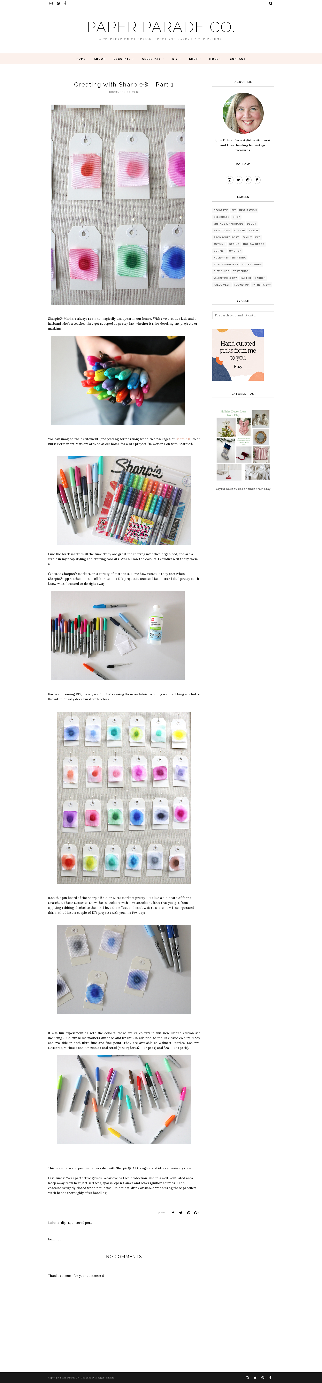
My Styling (222, 230)
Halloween (222, 285)
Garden (260, 278)
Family (247, 237)
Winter (239, 230)
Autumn (220, 244)
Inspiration (248, 210)
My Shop (235, 251)
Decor (251, 224)
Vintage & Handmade (229, 224)
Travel (253, 230)
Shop (236, 217)
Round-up (241, 285)
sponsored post (80, 1223)
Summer (219, 251)
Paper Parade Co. (161, 27)
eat (257, 237)
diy (63, 1223)
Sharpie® (183, 439)
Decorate (221, 210)
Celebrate (221, 217)
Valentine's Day (225, 278)
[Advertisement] (225, 513)
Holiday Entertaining (230, 257)
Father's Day (261, 285)
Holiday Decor (253, 244)
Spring (234, 244)
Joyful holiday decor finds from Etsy (243, 488)
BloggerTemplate (104, 1377)
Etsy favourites (226, 264)
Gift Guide (221, 271)
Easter (245, 278)
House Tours (252, 264)
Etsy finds (241, 271)
